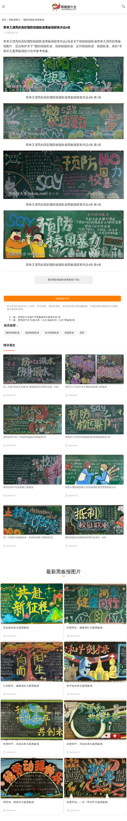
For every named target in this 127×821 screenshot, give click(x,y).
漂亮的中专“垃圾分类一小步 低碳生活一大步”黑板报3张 (46, 320)
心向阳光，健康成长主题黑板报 (21, 685)
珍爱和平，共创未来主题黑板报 (85, 744)
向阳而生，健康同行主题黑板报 (85, 627)
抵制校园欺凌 (32, 332)
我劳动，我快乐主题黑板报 (18, 802)
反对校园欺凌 (52, 332)
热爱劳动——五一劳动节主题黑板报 (87, 802)
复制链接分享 (62, 298)
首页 (4, 20)
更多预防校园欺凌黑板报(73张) (63, 279)
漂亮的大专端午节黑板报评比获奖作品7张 (39, 317)
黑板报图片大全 (63, 6)
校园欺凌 (69, 332)
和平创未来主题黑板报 (79, 685)
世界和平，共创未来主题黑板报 (21, 744)
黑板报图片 (14, 20)
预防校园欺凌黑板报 (33, 20)
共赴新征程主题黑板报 (16, 627)
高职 (82, 332)
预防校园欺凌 (13, 332)
